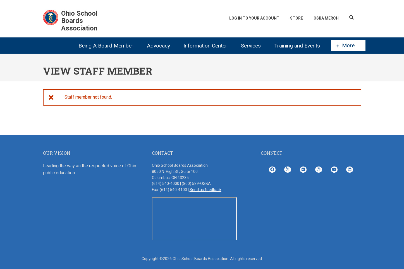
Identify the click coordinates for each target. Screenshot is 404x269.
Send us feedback (205, 189)
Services (251, 45)
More (345, 45)
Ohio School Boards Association (79, 21)
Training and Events (297, 45)
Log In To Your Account (254, 18)
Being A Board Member (105, 45)
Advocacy (158, 45)
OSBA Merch (326, 18)
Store (296, 18)
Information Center (205, 45)
